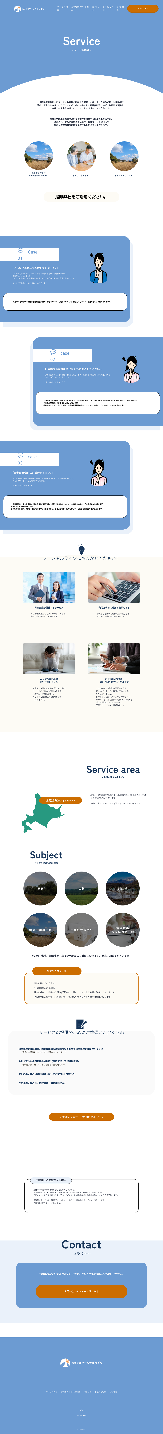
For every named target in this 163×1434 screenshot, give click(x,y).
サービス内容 (51, 1392)
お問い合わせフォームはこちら (81, 1291)
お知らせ (87, 1392)
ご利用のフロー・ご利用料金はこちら (81, 1116)
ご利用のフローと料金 (70, 1392)
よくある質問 (100, 1392)
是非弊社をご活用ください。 (81, 197)
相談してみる (143, 9)
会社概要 (113, 1392)
